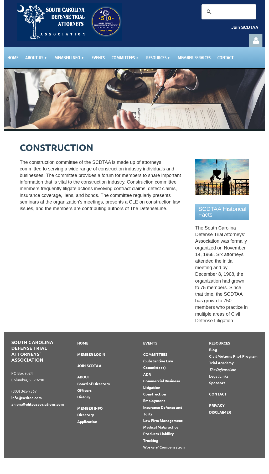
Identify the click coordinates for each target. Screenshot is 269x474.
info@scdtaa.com (26, 397)
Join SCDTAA (244, 27)
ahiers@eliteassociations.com (37, 404)
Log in (255, 40)
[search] (228, 12)
